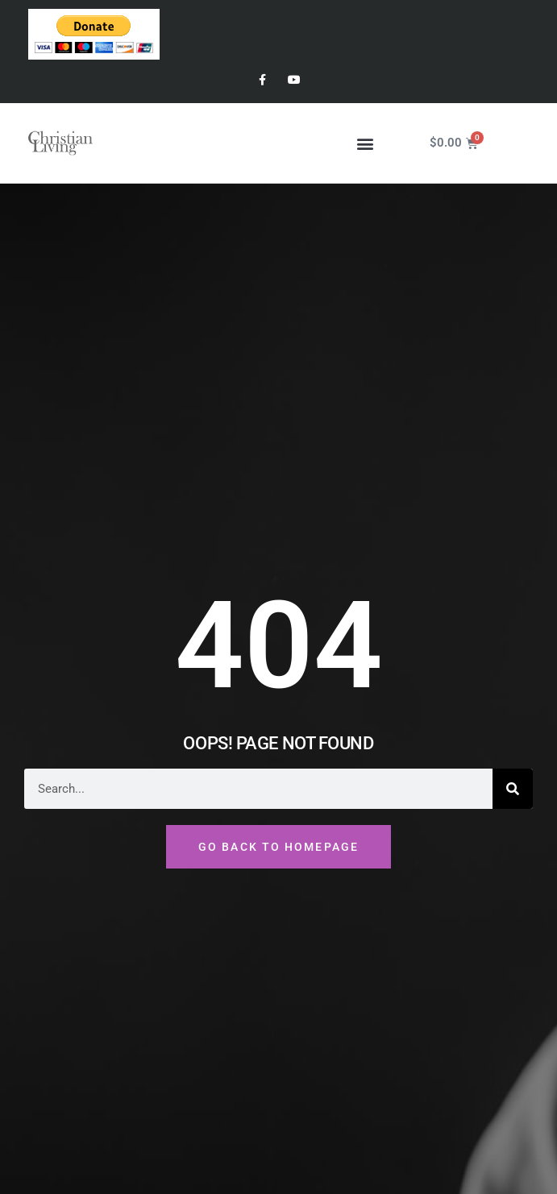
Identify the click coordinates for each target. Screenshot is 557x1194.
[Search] (513, 789)
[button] (365, 143)
